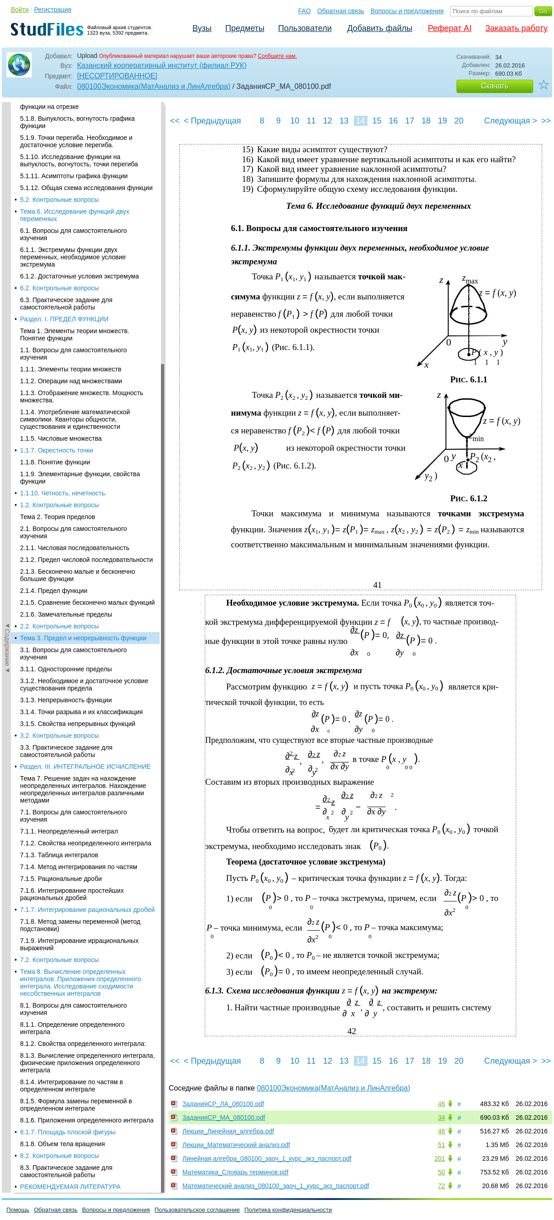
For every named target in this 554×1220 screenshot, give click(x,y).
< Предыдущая (212, 120)
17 (409, 120)
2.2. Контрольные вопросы (59, 109)
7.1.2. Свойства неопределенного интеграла (85, 326)
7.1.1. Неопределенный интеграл (69, 315)
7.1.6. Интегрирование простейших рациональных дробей (72, 378)
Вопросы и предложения (407, 11)
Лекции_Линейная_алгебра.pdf (228, 1131)
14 (360, 120)
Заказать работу (516, 28)
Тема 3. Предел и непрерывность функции (83, 121)
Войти (20, 9)
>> (546, 120)
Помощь (17, 1209)
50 (441, 1172)
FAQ (304, 11)
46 (441, 1103)
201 (440, 1158)
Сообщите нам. (277, 56)
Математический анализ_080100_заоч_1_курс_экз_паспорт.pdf (275, 1185)
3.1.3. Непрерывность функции (66, 183)
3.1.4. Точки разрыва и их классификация (81, 195)
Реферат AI (449, 28)
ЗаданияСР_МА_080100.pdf (223, 1117)
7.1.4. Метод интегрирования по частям (78, 350)
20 (458, 120)
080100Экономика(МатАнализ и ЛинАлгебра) (153, 86)
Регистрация (53, 9)
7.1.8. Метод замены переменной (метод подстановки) (80, 409)
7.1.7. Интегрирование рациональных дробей (87, 393)
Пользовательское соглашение (197, 1209)
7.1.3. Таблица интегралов (59, 338)
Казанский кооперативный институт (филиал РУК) (162, 65)
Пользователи (304, 28)
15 (376, 120)
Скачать (494, 86)
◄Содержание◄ (7, 262)
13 (343, 120)
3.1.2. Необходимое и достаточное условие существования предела (84, 168)
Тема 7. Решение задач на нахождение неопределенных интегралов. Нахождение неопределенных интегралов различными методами (83, 273)
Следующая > (510, 120)
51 (441, 1144)
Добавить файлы (379, 28)
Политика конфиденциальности (288, 1209)
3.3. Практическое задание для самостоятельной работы (66, 234)
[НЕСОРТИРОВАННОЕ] (117, 76)
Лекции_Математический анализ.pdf (236, 1144)
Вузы (202, 28)
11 (311, 120)
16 (393, 120)
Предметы (244, 28)
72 (441, 1185)
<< (175, 120)
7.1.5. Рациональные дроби (61, 362)
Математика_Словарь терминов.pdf (235, 1172)
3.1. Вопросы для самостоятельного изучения (73, 137)
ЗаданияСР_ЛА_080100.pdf (223, 1103)
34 (441, 1117)
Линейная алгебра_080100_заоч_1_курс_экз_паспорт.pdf (267, 1158)
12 (327, 120)
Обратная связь (340, 11)
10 (294, 120)
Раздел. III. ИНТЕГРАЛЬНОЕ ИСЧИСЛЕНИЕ (85, 250)
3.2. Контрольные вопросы (59, 219)
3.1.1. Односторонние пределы (66, 152)
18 (425, 120)
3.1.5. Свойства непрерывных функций (77, 207)
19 (442, 120)
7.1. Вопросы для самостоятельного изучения (73, 299)
